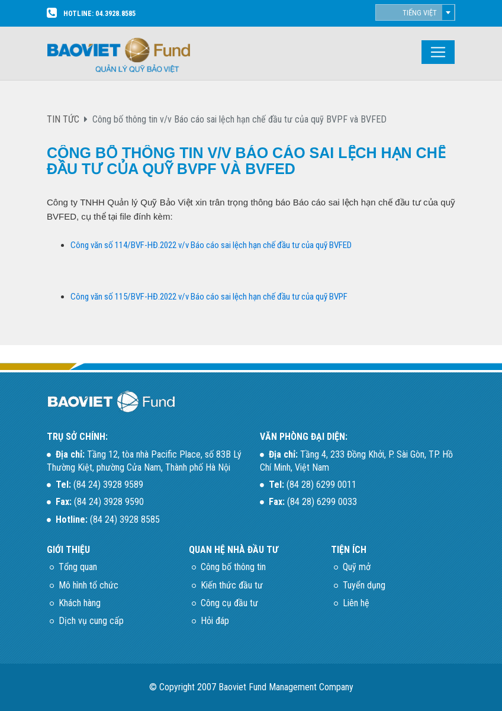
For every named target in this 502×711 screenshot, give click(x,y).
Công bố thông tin (233, 566)
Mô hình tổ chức (88, 585)
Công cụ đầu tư (229, 603)
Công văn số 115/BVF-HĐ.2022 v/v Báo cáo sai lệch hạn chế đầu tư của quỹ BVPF (208, 296)
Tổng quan (78, 566)
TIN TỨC (63, 119)
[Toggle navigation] (438, 52)
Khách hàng (80, 603)
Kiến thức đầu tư (232, 585)
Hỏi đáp (215, 620)
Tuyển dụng (364, 585)
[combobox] (415, 12)
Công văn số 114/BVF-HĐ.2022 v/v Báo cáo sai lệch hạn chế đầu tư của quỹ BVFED (211, 245)
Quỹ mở (357, 566)
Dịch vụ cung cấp (91, 620)
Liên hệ (356, 603)
